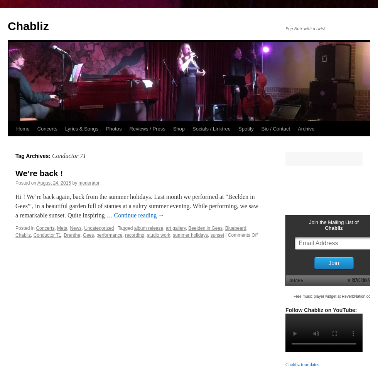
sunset (217, 235)
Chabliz (28, 26)
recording (134, 235)
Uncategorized (99, 228)
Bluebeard (235, 228)
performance (109, 235)
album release (148, 228)
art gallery (176, 228)
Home (23, 129)
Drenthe (72, 235)
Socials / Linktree (211, 129)
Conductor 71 (47, 235)
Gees (88, 235)
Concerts (47, 129)
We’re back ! (39, 173)
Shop (179, 129)
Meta (62, 228)
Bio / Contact (276, 129)
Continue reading (139, 215)
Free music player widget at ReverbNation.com (334, 296)
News (75, 228)
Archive (306, 129)
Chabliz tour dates (302, 364)
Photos (114, 129)
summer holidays (190, 235)
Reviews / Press (147, 129)
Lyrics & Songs (81, 129)
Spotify (246, 129)
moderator (89, 183)
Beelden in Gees (205, 228)
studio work (158, 235)
